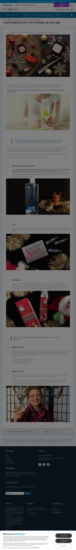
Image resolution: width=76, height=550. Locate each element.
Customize (63, 546)
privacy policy (35, 547)
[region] (38, 540)
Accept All (64, 535)
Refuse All (64, 541)
